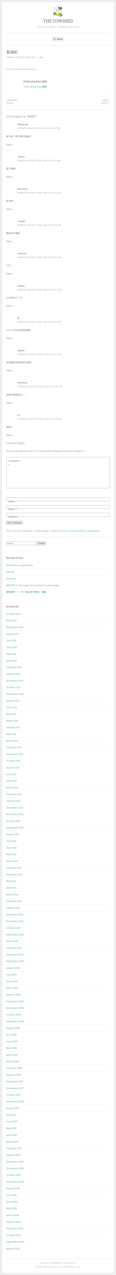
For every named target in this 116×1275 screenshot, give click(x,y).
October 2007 (13, 1094)
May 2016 (11, 653)
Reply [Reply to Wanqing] (9, 144)
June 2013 (11, 780)
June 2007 (11, 1121)
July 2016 (11, 640)
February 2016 (14, 667)
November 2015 (14, 680)
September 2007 (15, 1101)
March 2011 (12, 894)
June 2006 (12, 1201)
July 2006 (11, 1195)
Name (12, 501)
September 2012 (15, 827)
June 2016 (11, 647)
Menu (58, 39)
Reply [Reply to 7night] (9, 241)
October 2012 (13, 820)
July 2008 (11, 1034)
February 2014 (13, 747)
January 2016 (13, 673)
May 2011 (11, 881)
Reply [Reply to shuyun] (9, 273)
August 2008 (13, 1027)
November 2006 (15, 1168)
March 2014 (12, 740)
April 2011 (11, 887)
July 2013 (11, 774)
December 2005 (14, 1228)
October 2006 (13, 1174)
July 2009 (11, 974)
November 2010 (14, 921)
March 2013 (12, 787)
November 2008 (15, 1007)
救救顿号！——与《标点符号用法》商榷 (26, 591)
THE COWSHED (58, 20)
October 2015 (13, 687)
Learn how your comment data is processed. (75, 530)
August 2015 (12, 700)
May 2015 (11, 714)
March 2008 (12, 1061)
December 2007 (14, 1081)
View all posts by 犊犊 (34, 86)
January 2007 (13, 1154)
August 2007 (13, 1108)
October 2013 (13, 760)
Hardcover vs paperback (19, 565)
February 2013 (13, 794)
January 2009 (13, 994)
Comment (13, 463)
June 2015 (11, 707)
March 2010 (12, 941)
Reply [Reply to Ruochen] (9, 208)
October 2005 (13, 1235)
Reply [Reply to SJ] (9, 434)
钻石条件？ (84, 101)
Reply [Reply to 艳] (9, 338)
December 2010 (14, 914)
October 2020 (13, 613)
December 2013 (14, 754)
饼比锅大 (32, 101)
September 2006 (15, 1181)
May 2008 (11, 1047)
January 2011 (13, 907)
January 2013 (13, 800)
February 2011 (13, 901)
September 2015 (15, 693)
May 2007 (11, 1128)
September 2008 (15, 1021)
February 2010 (14, 947)
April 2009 (12, 987)
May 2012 (11, 854)
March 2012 (12, 860)
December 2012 (14, 807)
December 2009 (15, 954)
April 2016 (11, 660)
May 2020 (11, 620)
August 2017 (12, 633)
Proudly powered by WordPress (58, 1263)
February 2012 (13, 867)
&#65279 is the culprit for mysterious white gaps (33, 585)
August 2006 (13, 1188)
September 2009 (15, 961)
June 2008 (12, 1041)
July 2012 (11, 840)
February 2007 (14, 1148)
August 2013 (12, 767)
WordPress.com (72, 1267)
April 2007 (11, 1134)
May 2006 (11, 1208)
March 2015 (12, 720)
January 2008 (13, 1074)
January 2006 (13, 1221)
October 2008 (13, 1014)
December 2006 (15, 1161)
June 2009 (12, 981)
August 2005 (13, 1248)
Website (13, 517)
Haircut (10, 571)
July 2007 (11, 1114)
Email (12, 509)
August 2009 (13, 967)
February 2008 (14, 1068)
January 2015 (13, 727)
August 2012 (12, 834)
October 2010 (13, 927)
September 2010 (15, 934)
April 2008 (12, 1054)
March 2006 (12, 1215)
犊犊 (41, 57)
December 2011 (14, 874)
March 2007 (12, 1141)
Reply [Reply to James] (9, 176)
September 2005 (15, 1241)
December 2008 (15, 1001)
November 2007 (15, 1088)
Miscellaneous (27, 69)
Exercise (11, 578)
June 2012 (11, 847)
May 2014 (11, 734)
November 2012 (14, 814)
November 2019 (14, 627)
